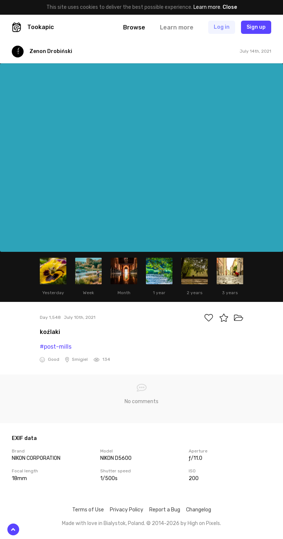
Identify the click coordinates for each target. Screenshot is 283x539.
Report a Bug (164, 510)
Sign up (256, 27)
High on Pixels (204, 523)
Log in (222, 27)
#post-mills (55, 346)
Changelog (198, 510)
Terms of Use (88, 510)
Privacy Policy (126, 510)
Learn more (206, 7)
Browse (134, 27)
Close (230, 7)
